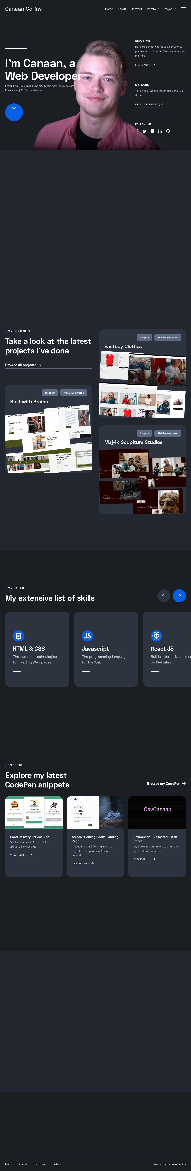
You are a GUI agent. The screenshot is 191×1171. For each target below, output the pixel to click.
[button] (170, 9)
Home (109, 9)
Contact (136, 9)
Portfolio (153, 9)
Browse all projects (20, 364)
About (122, 9)
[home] (23, 9)
